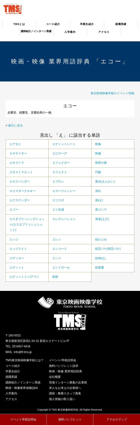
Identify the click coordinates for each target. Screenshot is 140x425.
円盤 (98, 172)
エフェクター (61, 162)
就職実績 (121, 24)
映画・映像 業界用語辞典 (65, 371)
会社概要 (55, 376)
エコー (13, 209)
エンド (56, 258)
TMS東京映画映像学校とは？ (24, 360)
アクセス (104, 31)
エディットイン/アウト (24, 276)
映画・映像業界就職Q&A (21, 387)
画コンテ (101, 209)
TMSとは (19, 24)
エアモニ (15, 144)
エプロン (58, 181)
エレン (56, 239)
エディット (16, 267)
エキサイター (18, 153)
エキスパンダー (19, 181)
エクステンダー (19, 200)
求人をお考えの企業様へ (65, 387)
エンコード (59, 248)
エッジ (13, 239)
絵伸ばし (101, 258)
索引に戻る (15, 125)
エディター (16, 258)
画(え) (99, 200)
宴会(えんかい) (105, 181)
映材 (55, 276)
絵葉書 (99, 267)
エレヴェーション (64, 219)
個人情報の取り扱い (62, 399)
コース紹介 (53, 24)
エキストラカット (21, 172)
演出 (98, 190)
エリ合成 (58, 209)
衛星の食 (101, 162)
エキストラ (16, 162)
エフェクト (59, 172)
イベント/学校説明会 (62, 360)
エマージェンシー (64, 190)
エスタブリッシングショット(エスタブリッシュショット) (26, 224)
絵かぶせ (101, 239)
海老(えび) (102, 219)
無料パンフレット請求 (63, 365)
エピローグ (59, 153)
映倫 (98, 153)
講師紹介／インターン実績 (22, 382)
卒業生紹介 (87, 24)
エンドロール (61, 267)
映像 (98, 144)
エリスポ (58, 200)
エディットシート (64, 144)
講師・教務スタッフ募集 (65, 393)
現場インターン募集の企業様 (68, 382)
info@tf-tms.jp (23, 352)
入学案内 (70, 31)
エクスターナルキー (22, 190)
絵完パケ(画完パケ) (107, 248)
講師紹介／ (36, 31)
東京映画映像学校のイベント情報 (112, 93)
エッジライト (18, 248)
